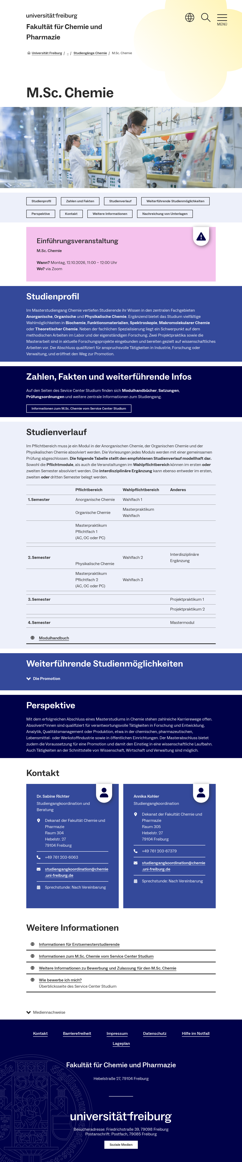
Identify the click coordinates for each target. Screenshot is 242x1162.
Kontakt (40, 1033)
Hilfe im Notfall (195, 1033)
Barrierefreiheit (77, 1033)
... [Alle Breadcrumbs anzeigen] (68, 53)
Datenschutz (155, 1033)
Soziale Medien (121, 1145)
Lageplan (121, 1043)
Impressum (117, 1033)
